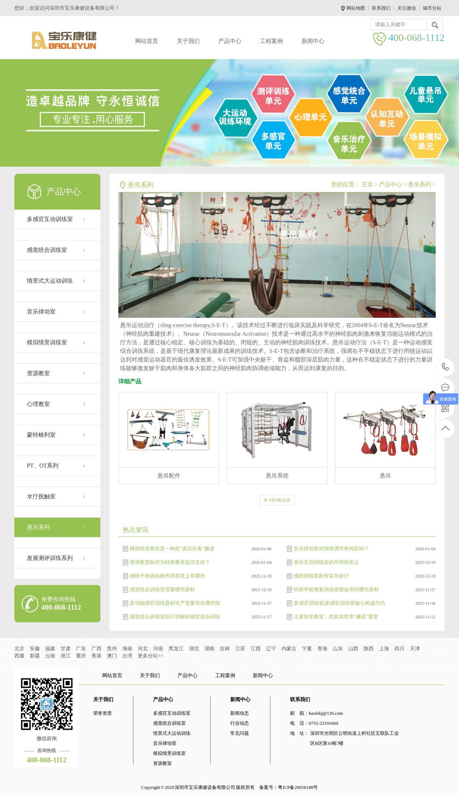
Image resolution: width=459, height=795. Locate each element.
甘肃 (66, 648)
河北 (143, 648)
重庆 (81, 655)
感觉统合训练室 (47, 250)
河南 (158, 648)
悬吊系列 (38, 527)
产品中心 (229, 41)
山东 (338, 648)
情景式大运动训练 (50, 281)
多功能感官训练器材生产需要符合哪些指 (175, 603)
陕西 (369, 648)
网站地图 (355, 8)
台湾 (127, 655)
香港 (96, 655)
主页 (367, 184)
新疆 (35, 655)
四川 (399, 648)
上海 (384, 648)
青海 (322, 648)
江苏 (240, 648)
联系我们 (381, 8)
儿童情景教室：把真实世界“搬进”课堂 (336, 616)
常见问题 (239, 733)
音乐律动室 (41, 311)
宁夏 (307, 648)
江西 (256, 648)
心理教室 (38, 404)
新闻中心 (313, 41)
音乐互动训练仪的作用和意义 (326, 562)
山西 (353, 648)
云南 (50, 655)
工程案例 (271, 41)
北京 (19, 648)
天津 (415, 648)
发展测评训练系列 (50, 558)
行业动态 (239, 723)
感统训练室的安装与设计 (321, 576)
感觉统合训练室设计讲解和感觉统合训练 (175, 616)
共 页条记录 (277, 500)
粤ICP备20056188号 (298, 787)
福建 (50, 648)
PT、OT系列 (42, 466)
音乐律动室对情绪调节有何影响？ (331, 548)
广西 (96, 648)
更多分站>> (151, 655)
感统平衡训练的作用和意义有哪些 (167, 576)
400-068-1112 (445, 367)
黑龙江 (176, 648)
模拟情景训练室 (47, 342)
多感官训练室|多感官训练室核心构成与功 (339, 603)
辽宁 (271, 648)
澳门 (112, 655)
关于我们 (188, 41)
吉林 (225, 648)
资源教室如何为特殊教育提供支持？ (170, 562)
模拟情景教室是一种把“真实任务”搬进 (172, 548)
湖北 (194, 648)
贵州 (112, 648)
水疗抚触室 (41, 496)
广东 (81, 648)
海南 (127, 648)
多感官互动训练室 (50, 219)
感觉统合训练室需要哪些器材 (162, 589)
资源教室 (38, 373)
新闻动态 (239, 713)
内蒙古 (289, 648)
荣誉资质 (102, 713)
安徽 (35, 648)
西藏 (19, 655)
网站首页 (146, 41)
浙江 (66, 655)
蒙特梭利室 (41, 435)
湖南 (209, 648)
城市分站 (432, 8)
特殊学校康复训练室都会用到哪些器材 (336, 589)
